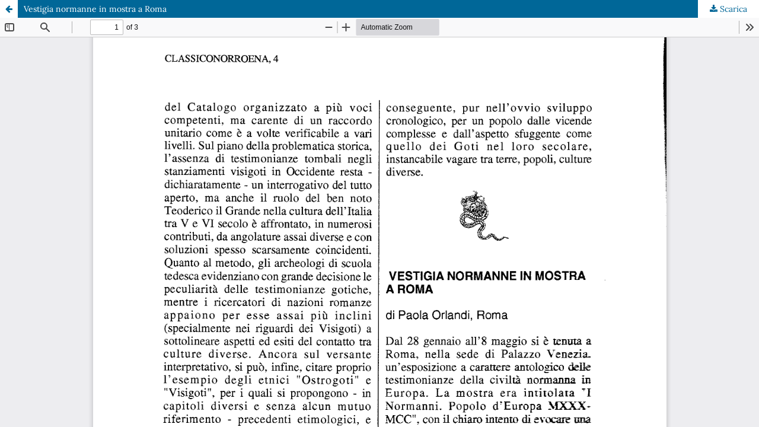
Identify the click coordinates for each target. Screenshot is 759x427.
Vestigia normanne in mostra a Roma (95, 9)
